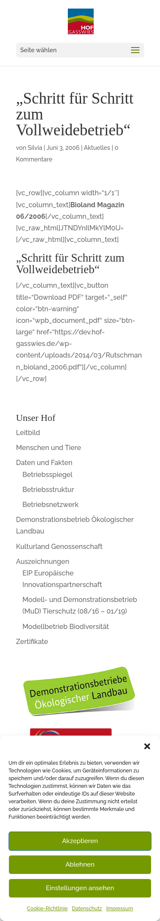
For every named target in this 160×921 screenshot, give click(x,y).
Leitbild (28, 433)
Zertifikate (32, 642)
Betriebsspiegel (48, 475)
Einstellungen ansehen (80, 888)
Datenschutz (87, 909)
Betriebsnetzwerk (51, 505)
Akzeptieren (80, 841)
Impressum (119, 909)
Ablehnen (79, 864)
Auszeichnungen (43, 561)
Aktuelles (97, 147)
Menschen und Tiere (48, 448)
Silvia (35, 147)
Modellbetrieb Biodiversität (66, 627)
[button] (147, 746)
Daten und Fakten (44, 463)
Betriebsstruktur (48, 490)
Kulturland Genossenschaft (59, 546)
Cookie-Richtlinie (47, 909)
